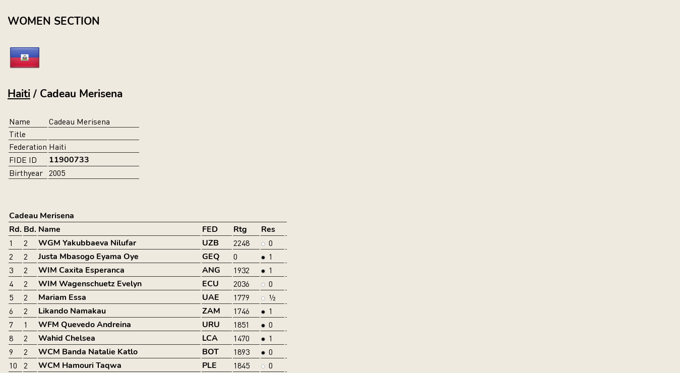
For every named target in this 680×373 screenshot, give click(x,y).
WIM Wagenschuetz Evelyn (90, 283)
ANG (211, 270)
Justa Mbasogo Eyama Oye (88, 256)
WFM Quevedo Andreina (84, 324)
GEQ (211, 256)
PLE (209, 365)
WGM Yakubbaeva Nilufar (87, 242)
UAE (210, 297)
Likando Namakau (72, 311)
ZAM (211, 311)
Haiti (19, 94)
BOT (210, 351)
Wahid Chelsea (66, 338)
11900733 (69, 159)
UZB (210, 242)
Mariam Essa (62, 297)
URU (211, 324)
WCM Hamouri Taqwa (79, 365)
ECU (210, 283)
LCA (210, 338)
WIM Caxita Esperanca (81, 270)
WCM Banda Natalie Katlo (88, 351)
